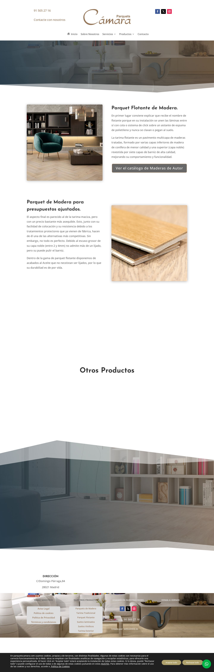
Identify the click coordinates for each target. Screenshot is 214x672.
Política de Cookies (85, 666)
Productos (125, 34)
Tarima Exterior (86, 631)
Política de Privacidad (43, 617)
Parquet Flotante (86, 617)
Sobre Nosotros (90, 34)
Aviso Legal (43, 609)
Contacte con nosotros (49, 20)
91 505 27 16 (42, 10)
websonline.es (131, 628)
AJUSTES (116, 663)
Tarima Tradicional (85, 613)
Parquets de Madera (85, 609)
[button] (206, 663)
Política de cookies (43, 613)
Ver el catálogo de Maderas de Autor (149, 168)
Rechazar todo (191, 662)
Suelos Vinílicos (86, 626)
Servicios (107, 34)
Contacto (143, 34)
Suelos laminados (86, 622)
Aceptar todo (167, 662)
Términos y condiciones (43, 622)
